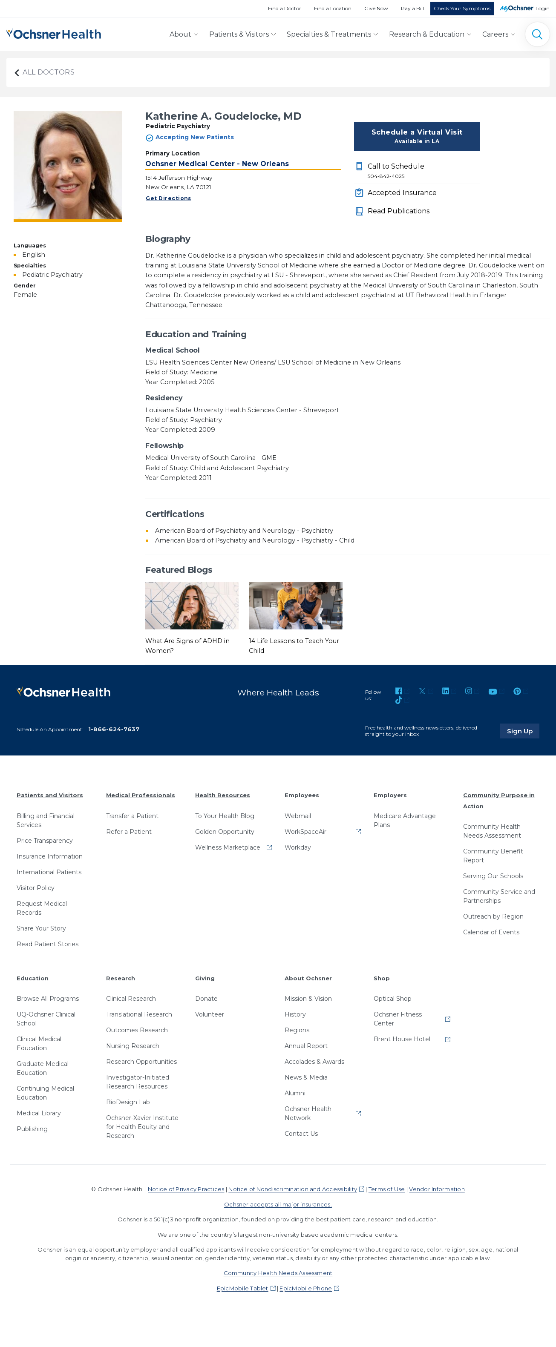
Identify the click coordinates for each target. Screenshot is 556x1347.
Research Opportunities (141, 1062)
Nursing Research (132, 1046)
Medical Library (39, 1113)
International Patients (49, 872)
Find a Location (332, 8)
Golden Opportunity (224, 831)
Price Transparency (45, 840)
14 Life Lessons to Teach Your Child (294, 646)
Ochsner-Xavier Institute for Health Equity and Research (142, 1127)
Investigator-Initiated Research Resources (137, 1082)
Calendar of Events (491, 932)
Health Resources (222, 795)
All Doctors (44, 72)
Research (120, 977)
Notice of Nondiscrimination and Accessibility (292, 1189)
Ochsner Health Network (308, 1113)
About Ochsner (308, 977)
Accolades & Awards (314, 1062)
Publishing (32, 1129)
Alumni (295, 1093)
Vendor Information (436, 1189)
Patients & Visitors (239, 34)
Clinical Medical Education (39, 1043)
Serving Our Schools (493, 876)
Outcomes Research (137, 1030)
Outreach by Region (493, 916)
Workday (298, 847)
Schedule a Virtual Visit (417, 136)
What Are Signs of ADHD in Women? (187, 646)
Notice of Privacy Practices (186, 1189)
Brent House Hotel (402, 1039)
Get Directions (168, 198)
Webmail (298, 815)
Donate (206, 998)
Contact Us (301, 1133)
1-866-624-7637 (113, 729)
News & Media (306, 1077)
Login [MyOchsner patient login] (543, 8)
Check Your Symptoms (462, 8)
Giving (205, 977)
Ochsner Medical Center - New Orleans (217, 164)
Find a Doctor (284, 8)
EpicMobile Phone (305, 1288)
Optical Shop (393, 998)
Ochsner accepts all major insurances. (278, 1204)
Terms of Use (387, 1189)
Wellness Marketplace (227, 847)
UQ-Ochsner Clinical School (46, 1019)
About (180, 34)
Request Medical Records (42, 907)
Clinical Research (131, 998)
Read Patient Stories (47, 944)
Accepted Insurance (402, 193)
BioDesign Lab (128, 1102)
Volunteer (209, 1014)
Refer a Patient (129, 831)
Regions (297, 1030)
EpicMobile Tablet (242, 1288)
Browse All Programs (48, 998)
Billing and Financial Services (46, 820)
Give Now (376, 8)
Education (33, 977)
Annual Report (306, 1046)
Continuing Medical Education (45, 1093)
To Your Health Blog (224, 815)
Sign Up (523, 731)
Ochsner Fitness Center (398, 1019)
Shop (382, 977)
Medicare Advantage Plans (405, 820)
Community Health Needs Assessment (492, 831)
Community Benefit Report (493, 855)
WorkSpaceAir (305, 831)
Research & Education (426, 34)
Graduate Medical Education (43, 1068)
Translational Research (139, 1014)
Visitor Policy (36, 887)
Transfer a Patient (132, 815)
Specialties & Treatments (329, 34)
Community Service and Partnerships (499, 896)
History (295, 1014)
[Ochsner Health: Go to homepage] (53, 33)
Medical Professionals (140, 795)
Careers (495, 34)
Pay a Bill (412, 8)
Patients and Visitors (50, 795)
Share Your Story (41, 928)
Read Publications (398, 211)
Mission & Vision (308, 998)
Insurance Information (50, 856)
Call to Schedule (424, 171)
